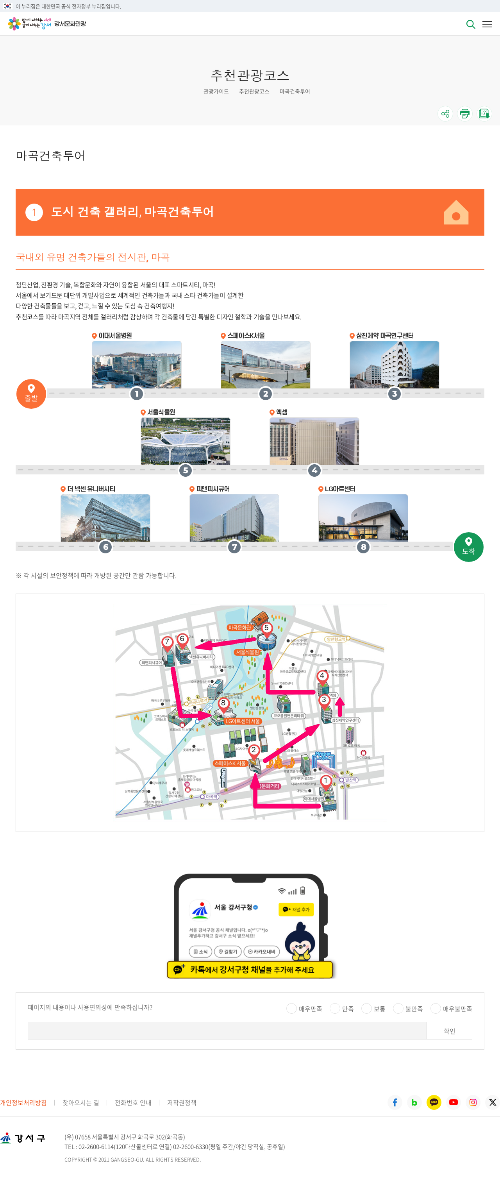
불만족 (414, 1008)
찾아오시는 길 (80, 1102)
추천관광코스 (254, 91)
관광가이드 (216, 91)
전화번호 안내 (133, 1102)
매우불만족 (457, 1008)
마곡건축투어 (295, 91)
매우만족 (310, 1008)
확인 (449, 1031)
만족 (348, 1008)
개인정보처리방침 (23, 1102)
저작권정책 (181, 1102)
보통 (380, 1008)
